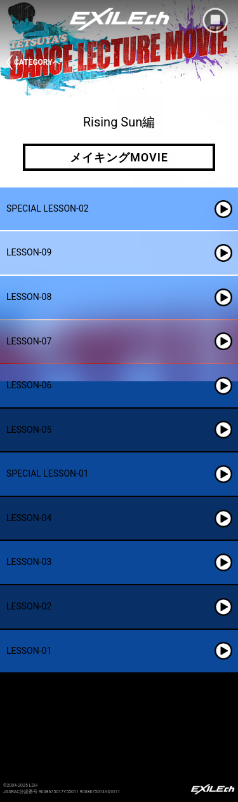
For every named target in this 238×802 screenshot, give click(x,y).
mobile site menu (215, 20)
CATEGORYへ (37, 62)
